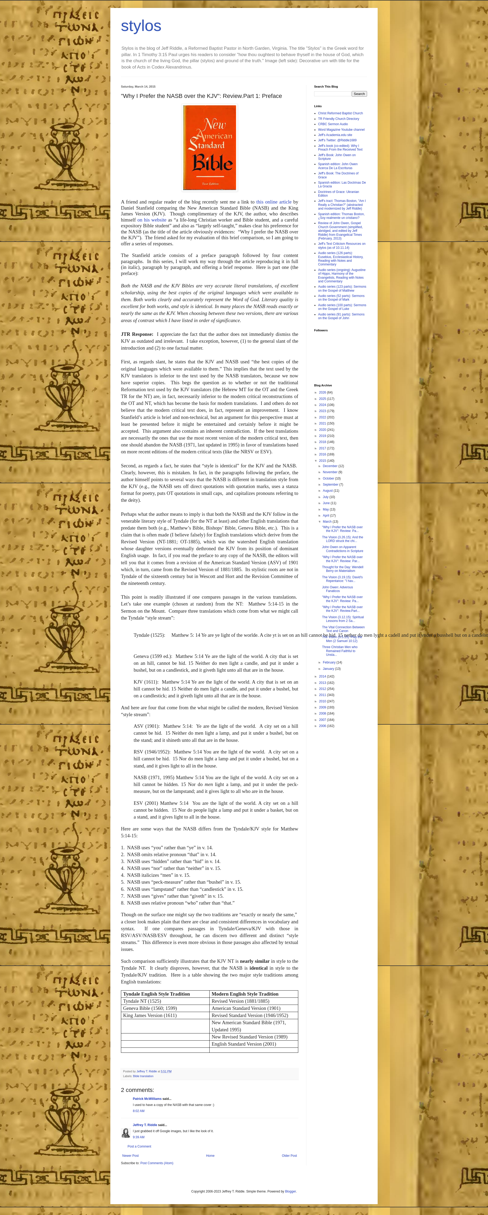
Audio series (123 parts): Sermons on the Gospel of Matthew (342, 288)
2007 (323, 720)
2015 (323, 461)
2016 (323, 454)
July (326, 497)
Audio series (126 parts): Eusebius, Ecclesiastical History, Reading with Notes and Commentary (340, 258)
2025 (323, 399)
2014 (323, 676)
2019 (323, 436)
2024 (323, 405)
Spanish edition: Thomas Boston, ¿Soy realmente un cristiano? (341, 216)
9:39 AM (138, 1137)
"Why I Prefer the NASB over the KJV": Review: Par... (342, 559)
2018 (323, 442)
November (330, 472)
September (331, 484)
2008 (323, 713)
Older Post (289, 1156)
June (327, 503)
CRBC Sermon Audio (333, 124)
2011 (323, 695)
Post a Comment (139, 1146)
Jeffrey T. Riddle (145, 1125)
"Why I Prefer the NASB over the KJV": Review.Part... (342, 609)
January (329, 669)
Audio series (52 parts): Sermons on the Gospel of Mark (341, 297)
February (329, 662)
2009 (323, 707)
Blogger (290, 1191)
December (330, 466)
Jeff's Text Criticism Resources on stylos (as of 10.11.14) (341, 245)
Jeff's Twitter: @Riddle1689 (337, 140)
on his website (151, 220)
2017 (323, 448)
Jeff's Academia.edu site (335, 135)
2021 (323, 423)
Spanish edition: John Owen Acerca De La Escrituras (338, 166)
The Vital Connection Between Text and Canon (343, 629)
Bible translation (143, 1076)
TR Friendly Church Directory (338, 119)
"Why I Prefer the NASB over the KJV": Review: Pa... (342, 529)
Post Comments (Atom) (156, 1163)
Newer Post (130, 1156)
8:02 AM (138, 1111)
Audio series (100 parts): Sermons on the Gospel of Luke (342, 307)
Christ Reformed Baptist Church (340, 113)
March (328, 521)
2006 (323, 726)
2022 (323, 417)
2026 (323, 392)
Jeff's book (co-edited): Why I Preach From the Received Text (340, 147)
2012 (323, 689)
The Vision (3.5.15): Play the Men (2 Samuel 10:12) (342, 639)
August (328, 491)
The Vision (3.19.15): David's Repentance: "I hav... (342, 579)
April (326, 515)
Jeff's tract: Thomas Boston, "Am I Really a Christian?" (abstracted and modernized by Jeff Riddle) (342, 204)
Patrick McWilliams (147, 1099)
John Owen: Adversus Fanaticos (337, 589)
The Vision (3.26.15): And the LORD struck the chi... (342, 539)
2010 (323, 701)
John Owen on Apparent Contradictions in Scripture (342, 549)
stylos (141, 25)
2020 (323, 430)
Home (210, 1156)
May (326, 509)
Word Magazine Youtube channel (341, 130)
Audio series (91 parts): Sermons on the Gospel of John (341, 316)
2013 (323, 683)
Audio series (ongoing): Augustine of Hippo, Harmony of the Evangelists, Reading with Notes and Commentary (341, 275)
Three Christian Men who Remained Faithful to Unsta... (340, 651)
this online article (273, 202)
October (329, 478)
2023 (323, 411)
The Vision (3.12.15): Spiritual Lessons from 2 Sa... (343, 619)
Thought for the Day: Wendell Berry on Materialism (342, 569)
